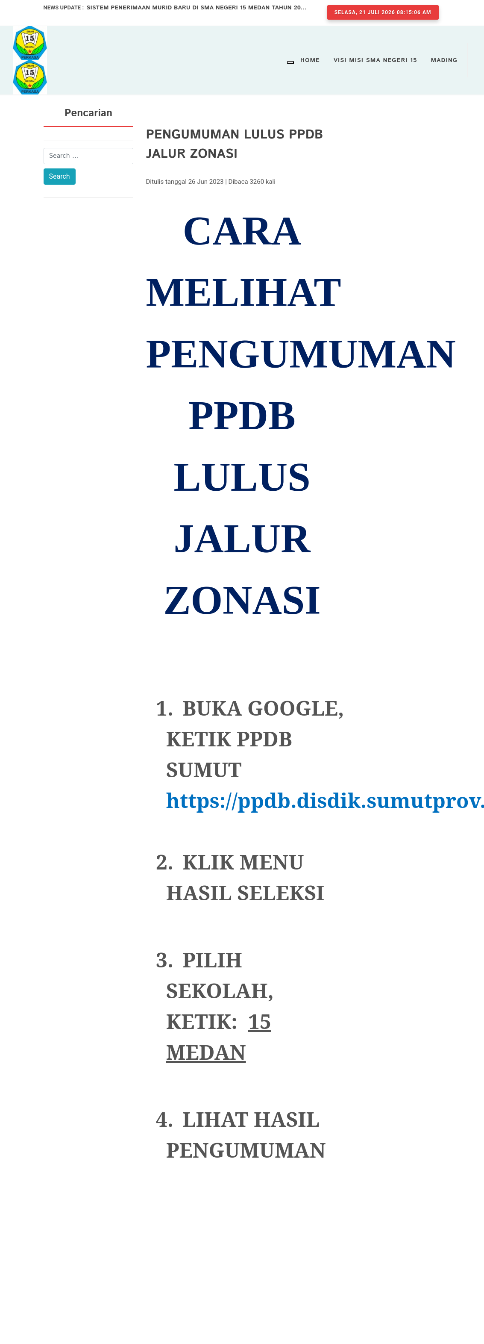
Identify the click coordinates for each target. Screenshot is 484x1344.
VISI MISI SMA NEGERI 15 (375, 60)
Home (310, 60)
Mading (444, 60)
